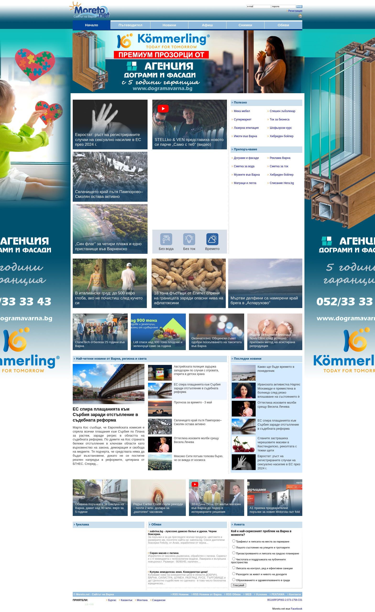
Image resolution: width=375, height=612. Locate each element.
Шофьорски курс (280, 128)
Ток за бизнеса (278, 119)
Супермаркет (241, 119)
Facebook (296, 608)
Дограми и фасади (245, 158)
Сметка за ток (278, 166)
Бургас (111, 600)
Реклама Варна (279, 158)
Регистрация (295, 11)
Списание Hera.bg (281, 183)
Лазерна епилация (245, 128)
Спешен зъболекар (281, 111)
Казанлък (125, 600)
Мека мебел (241, 111)
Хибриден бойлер (280, 136)
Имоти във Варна (244, 136)
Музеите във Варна (246, 174)
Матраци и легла (244, 183)
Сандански (157, 600)
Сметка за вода (243, 166)
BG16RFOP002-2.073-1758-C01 (284, 600)
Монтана (141, 600)
